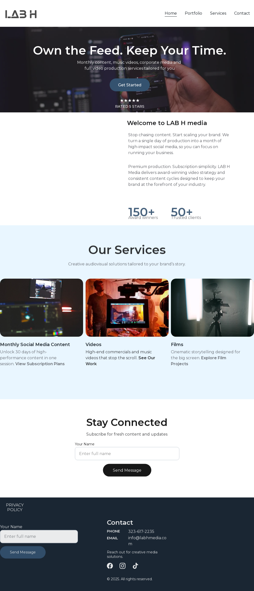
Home (171, 13)
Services (218, 13)
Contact (242, 13)
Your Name (85, 447)
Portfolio (193, 13)
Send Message (127, 473)
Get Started (129, 85)
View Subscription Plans (40, 365)
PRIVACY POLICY (15, 508)
